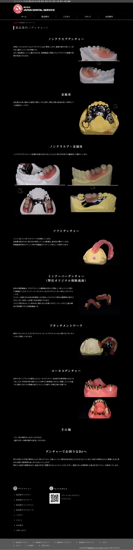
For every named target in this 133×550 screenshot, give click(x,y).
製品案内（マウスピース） (25, 510)
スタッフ (88, 16)
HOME (15, 23)
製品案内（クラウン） (23, 495)
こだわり (66, 16)
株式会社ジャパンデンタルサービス (97, 548)
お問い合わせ (21, 530)
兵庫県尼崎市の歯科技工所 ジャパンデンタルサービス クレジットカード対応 (34, 7)
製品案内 (45, 16)
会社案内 (109, 16)
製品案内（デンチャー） (24, 500)
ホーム (24, 16)
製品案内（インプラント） (25, 505)
